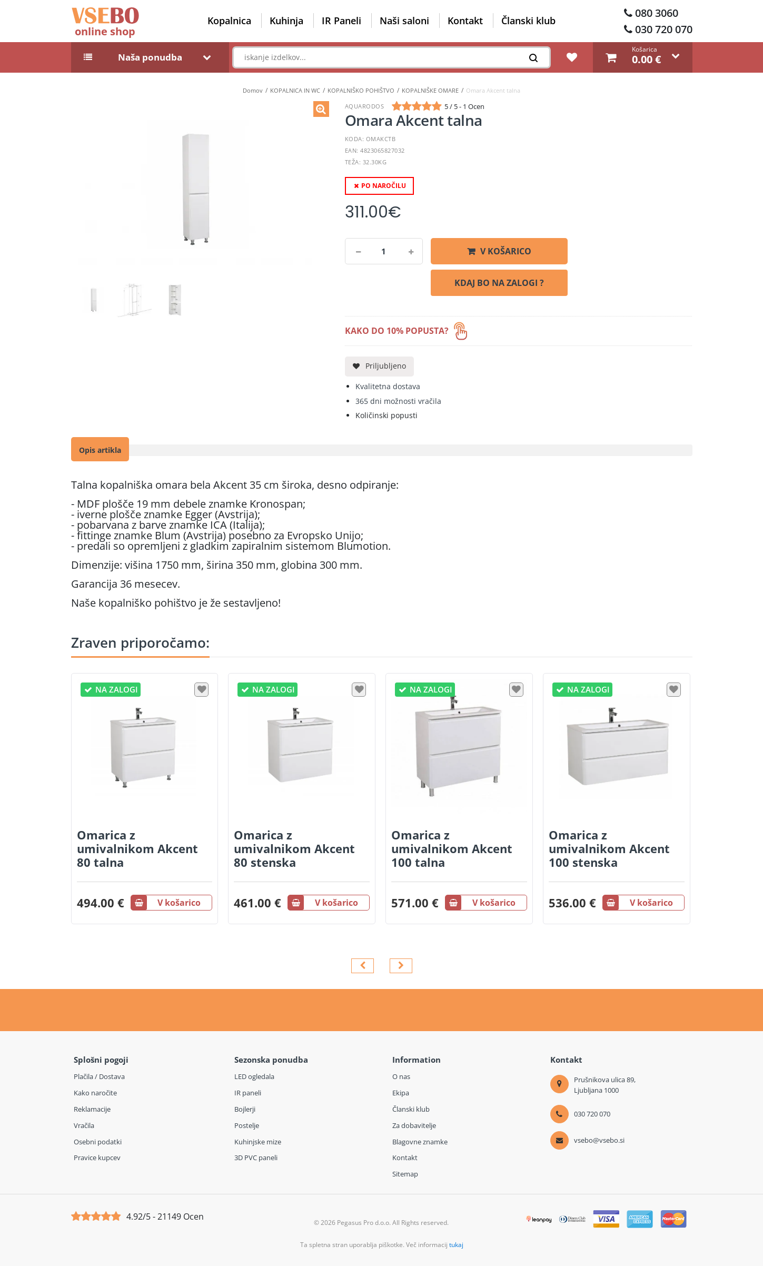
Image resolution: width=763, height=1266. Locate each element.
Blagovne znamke (420, 1141)
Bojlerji (244, 1109)
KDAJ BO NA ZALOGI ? (499, 283)
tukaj (456, 1244)
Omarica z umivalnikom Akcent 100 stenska (609, 848)
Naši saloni (404, 20)
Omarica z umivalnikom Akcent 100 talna (451, 848)
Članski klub (528, 20)
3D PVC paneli (256, 1157)
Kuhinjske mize (257, 1141)
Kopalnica (229, 20)
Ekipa (400, 1092)
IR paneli (247, 1092)
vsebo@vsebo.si (599, 1140)
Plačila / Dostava (99, 1076)
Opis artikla (100, 450)
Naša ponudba (150, 57)
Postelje (246, 1125)
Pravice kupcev (97, 1157)
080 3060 (656, 13)
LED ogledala (254, 1076)
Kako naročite (95, 1092)
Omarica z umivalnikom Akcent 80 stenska (294, 848)
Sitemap (405, 1174)
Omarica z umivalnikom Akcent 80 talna (137, 848)
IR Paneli (341, 20)
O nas (401, 1076)
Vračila (84, 1125)
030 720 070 (663, 29)
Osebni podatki (98, 1141)
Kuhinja (286, 20)
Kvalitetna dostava (387, 386)
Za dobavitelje (414, 1125)
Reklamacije (92, 1109)
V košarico (505, 251)
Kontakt (465, 20)
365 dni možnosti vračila (398, 401)
